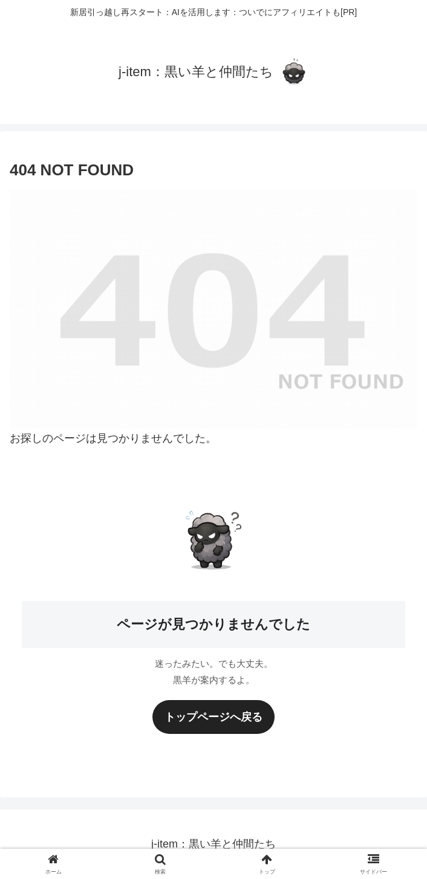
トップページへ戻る (213, 717)
